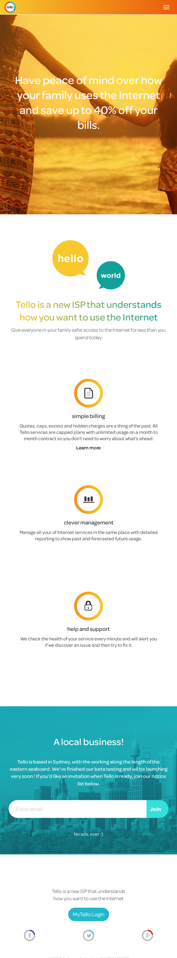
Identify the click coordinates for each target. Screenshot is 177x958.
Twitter (88, 935)
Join (155, 809)
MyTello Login (88, 914)
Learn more (88, 447)
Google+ (147, 935)
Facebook (29, 935)
